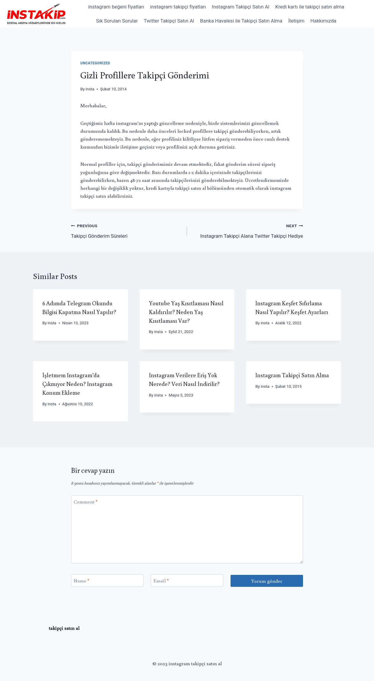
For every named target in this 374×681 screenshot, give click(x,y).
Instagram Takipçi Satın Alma (292, 375)
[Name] (107, 580)
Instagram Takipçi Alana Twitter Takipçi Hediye (247, 230)
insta (90, 89)
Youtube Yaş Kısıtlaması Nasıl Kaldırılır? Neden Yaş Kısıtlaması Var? (186, 311)
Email (161, 580)
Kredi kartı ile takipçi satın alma (309, 7)
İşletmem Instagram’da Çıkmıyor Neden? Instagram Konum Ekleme (77, 383)
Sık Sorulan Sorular (117, 21)
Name (81, 580)
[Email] (187, 580)
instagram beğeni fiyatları (116, 7)
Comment (86, 502)
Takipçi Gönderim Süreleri (126, 230)
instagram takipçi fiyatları (178, 7)
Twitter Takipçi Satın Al (169, 21)
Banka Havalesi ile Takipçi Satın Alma (241, 21)
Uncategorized (95, 63)
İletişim (296, 21)
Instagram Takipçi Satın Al (240, 7)
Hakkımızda (323, 21)
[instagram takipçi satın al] (36, 14)
